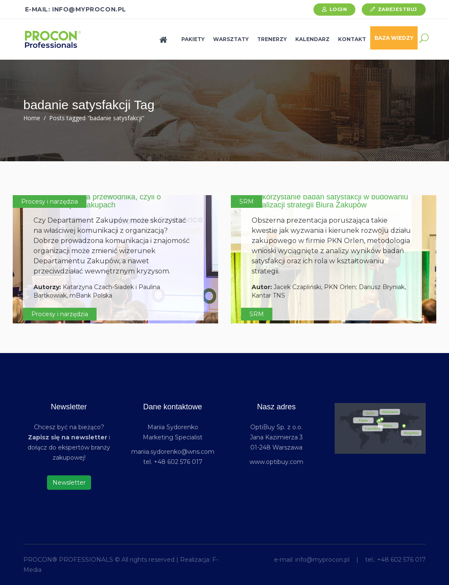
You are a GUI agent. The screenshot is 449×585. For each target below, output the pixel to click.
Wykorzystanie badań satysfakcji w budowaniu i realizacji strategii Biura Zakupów (330, 201)
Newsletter (69, 482)
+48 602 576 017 (401, 559)
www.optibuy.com (276, 462)
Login (338, 9)
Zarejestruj (397, 9)
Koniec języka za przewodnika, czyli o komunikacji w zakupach (97, 201)
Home (31, 118)
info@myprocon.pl (322, 559)
